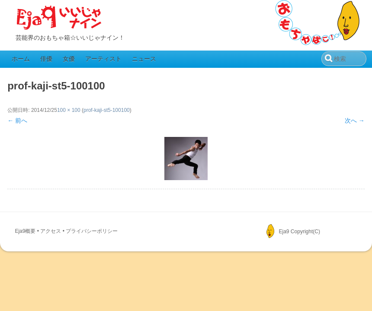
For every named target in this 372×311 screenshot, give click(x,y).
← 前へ (17, 120)
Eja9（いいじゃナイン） (59, 18)
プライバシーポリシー (92, 231)
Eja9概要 (25, 231)
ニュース (144, 58)
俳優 (46, 58)
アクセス (50, 231)
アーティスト (103, 58)
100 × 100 (68, 110)
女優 (69, 58)
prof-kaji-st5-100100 (106, 110)
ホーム (21, 58)
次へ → (355, 120)
